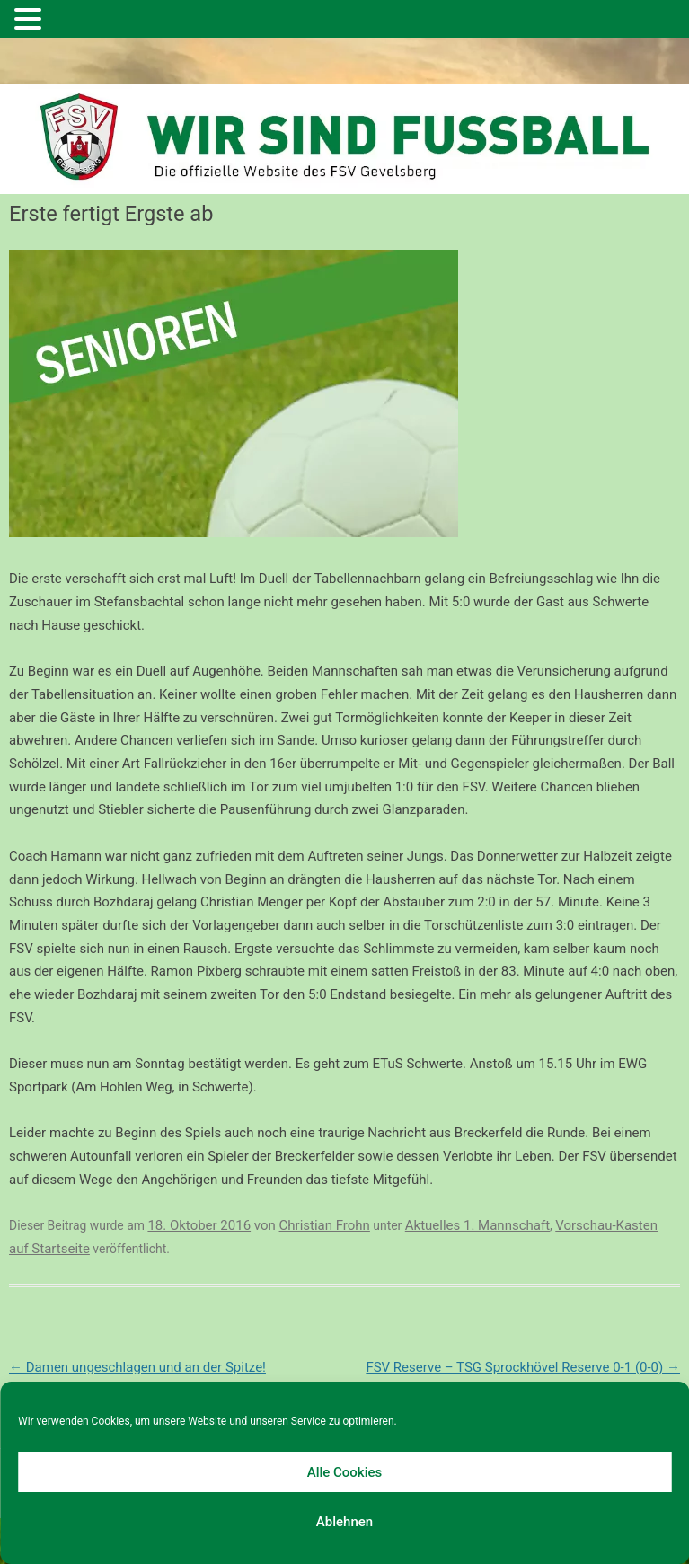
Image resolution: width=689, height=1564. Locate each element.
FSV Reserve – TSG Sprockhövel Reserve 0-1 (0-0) (523, 1367)
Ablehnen (344, 1522)
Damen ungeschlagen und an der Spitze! (137, 1367)
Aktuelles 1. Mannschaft (477, 1225)
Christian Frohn (324, 1225)
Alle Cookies (345, 1472)
